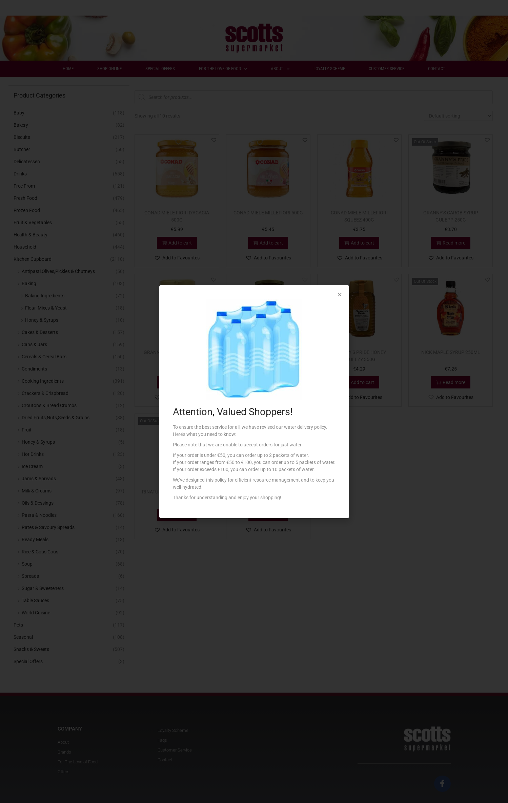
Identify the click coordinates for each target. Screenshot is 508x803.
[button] (339, 294)
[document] (254, 401)
